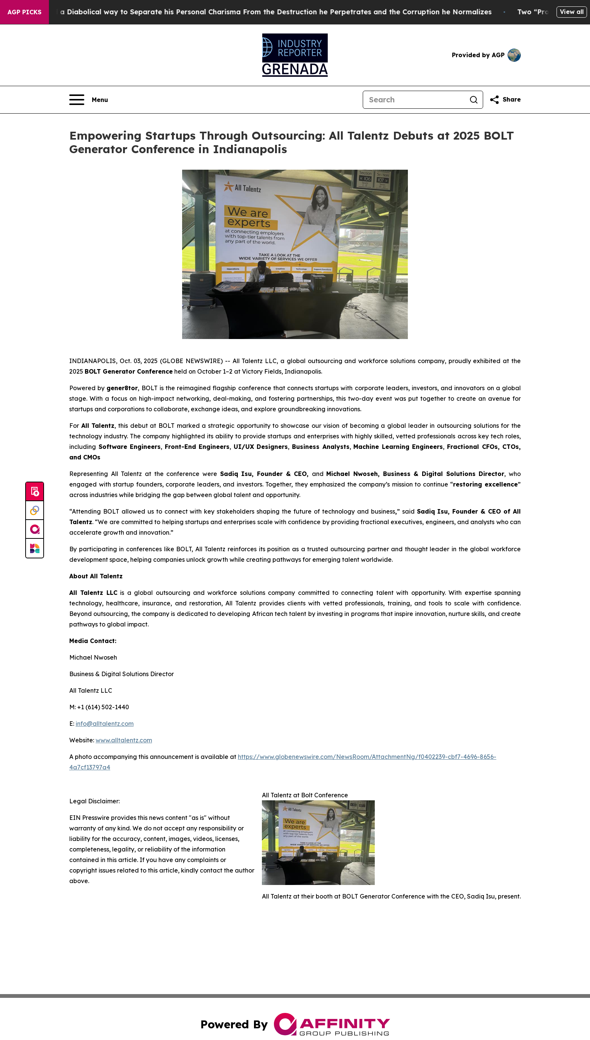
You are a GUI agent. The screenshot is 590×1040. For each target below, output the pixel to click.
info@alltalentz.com (105, 723)
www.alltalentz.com (124, 740)
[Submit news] (34, 491)
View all (572, 11)
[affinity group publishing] (34, 529)
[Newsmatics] (34, 548)
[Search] (414, 99)
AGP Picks (24, 12)
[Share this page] (505, 99)
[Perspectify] (34, 510)
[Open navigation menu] (88, 99)
